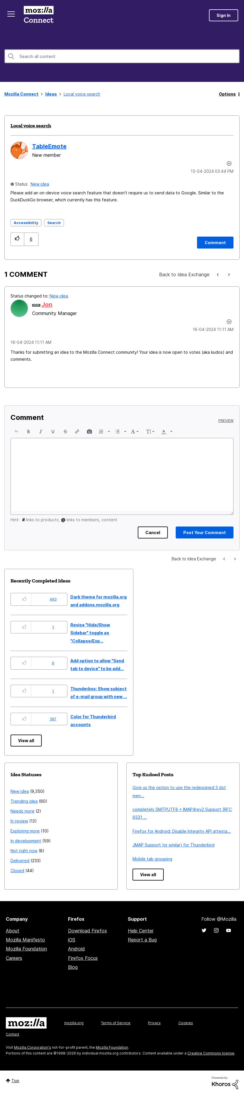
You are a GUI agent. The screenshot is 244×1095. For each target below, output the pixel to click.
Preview (225, 420)
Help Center (141, 931)
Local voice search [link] (82, 93)
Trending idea (24, 801)
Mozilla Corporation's (32, 1047)
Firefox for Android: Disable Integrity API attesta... (182, 831)
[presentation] (16, 431)
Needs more (22, 811)
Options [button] (227, 93)
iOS (71, 940)
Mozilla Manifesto (25, 940)
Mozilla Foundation (26, 949)
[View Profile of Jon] (46, 304)
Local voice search (31, 125)
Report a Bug (142, 940)
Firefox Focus (83, 958)
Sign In (224, 15)
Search (54, 223)
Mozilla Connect (38, 15)
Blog (73, 967)
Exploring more (25, 830)
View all (26, 740)
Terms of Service (115, 1023)
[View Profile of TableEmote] (49, 146)
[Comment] (215, 243)
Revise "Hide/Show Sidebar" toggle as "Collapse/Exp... (90, 632)
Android (76, 949)
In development (26, 840)
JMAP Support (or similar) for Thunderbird (174, 844)
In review (19, 820)
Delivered (20, 860)
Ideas (51, 93)
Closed (17, 870)
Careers (14, 958)
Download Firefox (87, 931)
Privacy (154, 1023)
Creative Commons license (210, 1053)
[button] (17, 239)
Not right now (24, 850)
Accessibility (26, 223)
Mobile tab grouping (152, 858)
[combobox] (122, 56)
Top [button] (15, 1080)
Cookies (185, 1023)
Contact (12, 1034)
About (12, 931)
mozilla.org (73, 1023)
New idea (40, 184)
